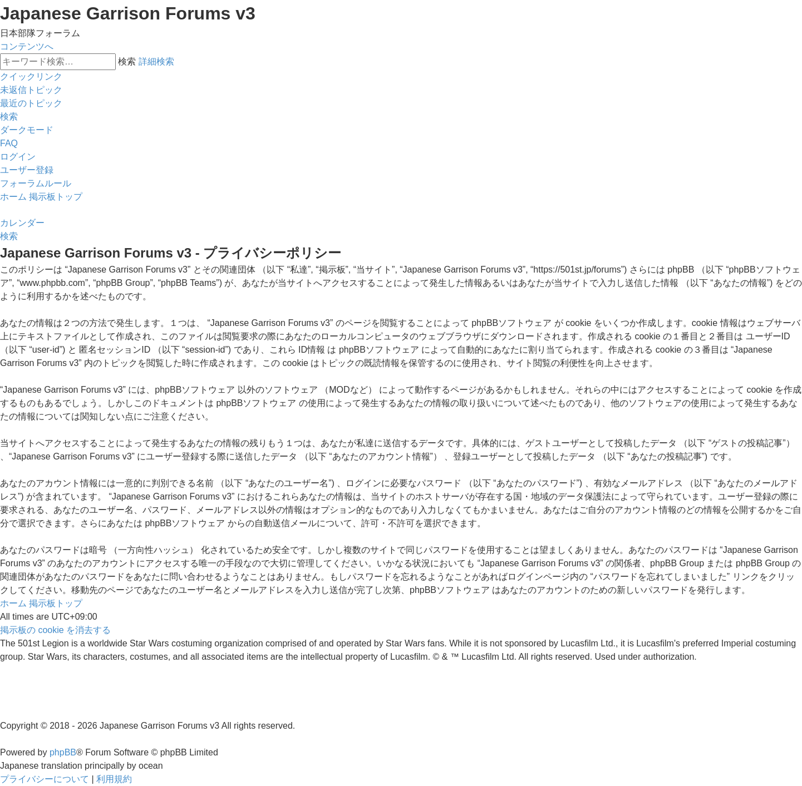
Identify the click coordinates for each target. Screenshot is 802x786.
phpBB (63, 752)
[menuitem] (31, 90)
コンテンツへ (26, 46)
